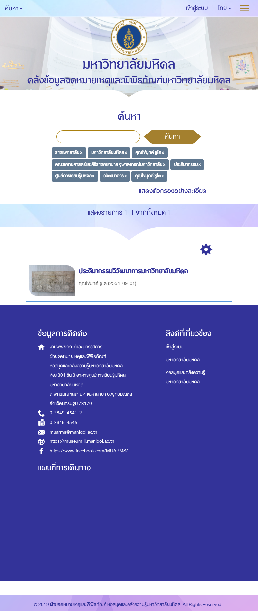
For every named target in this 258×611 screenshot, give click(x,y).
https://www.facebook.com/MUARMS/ (89, 451)
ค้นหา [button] (13, 8)
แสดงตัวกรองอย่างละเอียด (172, 190)
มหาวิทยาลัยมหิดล (183, 360)
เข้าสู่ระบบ (174, 347)
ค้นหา (172, 136)
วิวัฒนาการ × (115, 176)
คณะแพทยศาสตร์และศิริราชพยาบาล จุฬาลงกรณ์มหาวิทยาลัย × (110, 164)
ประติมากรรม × (187, 164)
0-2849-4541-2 (66, 413)
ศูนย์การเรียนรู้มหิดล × (74, 176)
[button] (224, 8)
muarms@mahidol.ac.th (73, 432)
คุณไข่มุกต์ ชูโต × (149, 152)
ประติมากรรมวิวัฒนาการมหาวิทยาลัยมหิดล (134, 271)
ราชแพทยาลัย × (68, 152)
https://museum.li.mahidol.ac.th (82, 441)
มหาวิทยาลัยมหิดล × (109, 152)
